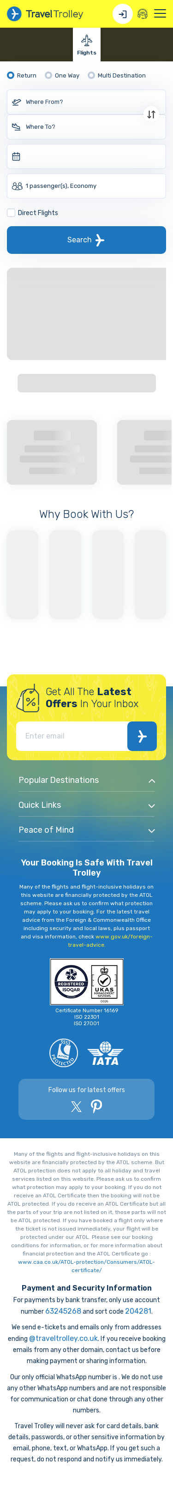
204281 (138, 1311)
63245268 (63, 1311)
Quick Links (39, 805)
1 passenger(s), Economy (61, 185)
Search (79, 239)
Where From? (44, 101)
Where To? (40, 126)
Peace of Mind (46, 830)
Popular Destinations (58, 780)
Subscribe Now (142, 736)
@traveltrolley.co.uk (63, 1338)
